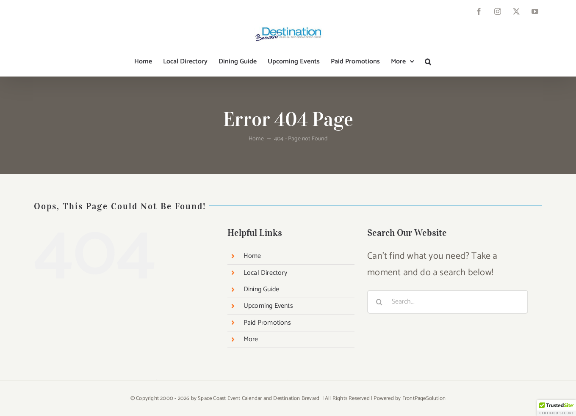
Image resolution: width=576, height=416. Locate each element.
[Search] (379, 302)
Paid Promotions (267, 322)
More (251, 339)
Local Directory (265, 273)
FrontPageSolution (424, 398)
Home (252, 256)
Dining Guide (261, 289)
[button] (428, 61)
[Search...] (447, 302)
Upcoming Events (268, 306)
